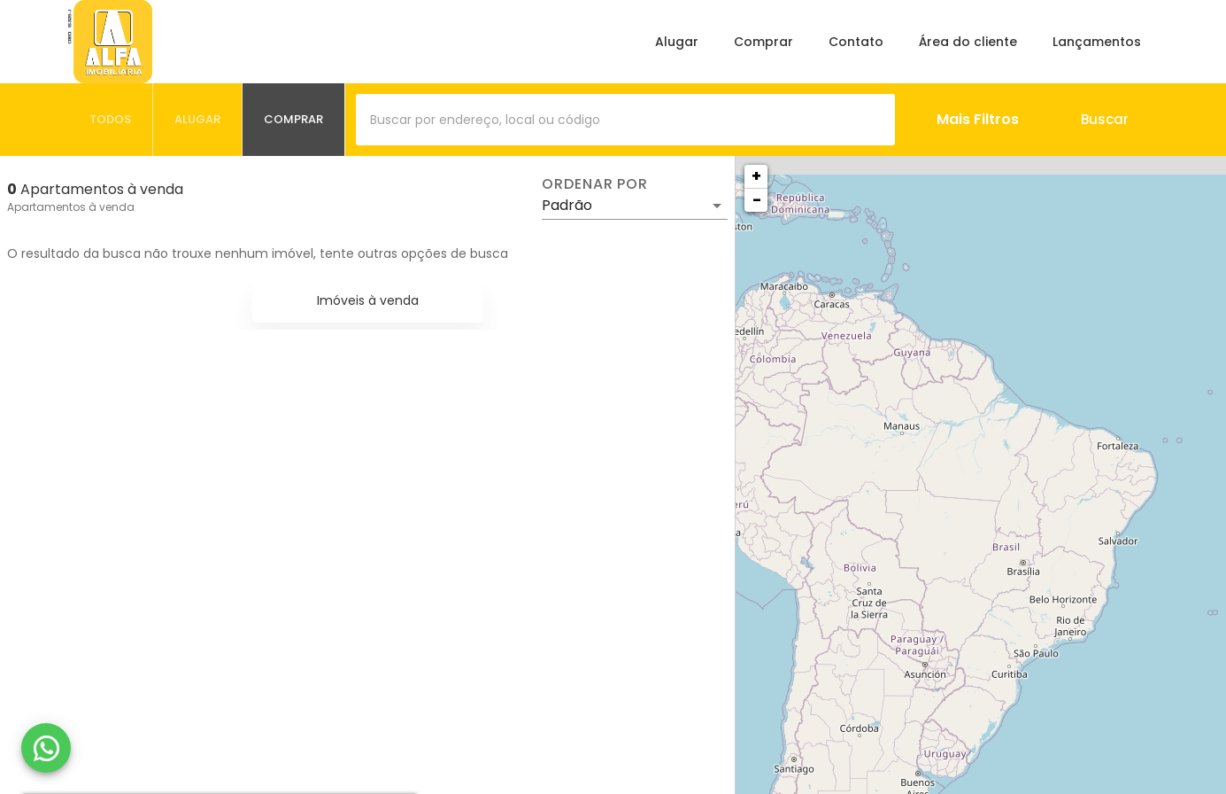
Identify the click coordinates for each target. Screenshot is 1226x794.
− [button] (756, 200)
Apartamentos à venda (71, 206)
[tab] (110, 119)
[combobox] (625, 119)
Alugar (676, 42)
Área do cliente (968, 42)
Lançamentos (1097, 42)
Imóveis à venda (368, 300)
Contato (856, 42)
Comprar (763, 42)
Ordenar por (595, 184)
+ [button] (756, 176)
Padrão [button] (567, 205)
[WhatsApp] (46, 748)
